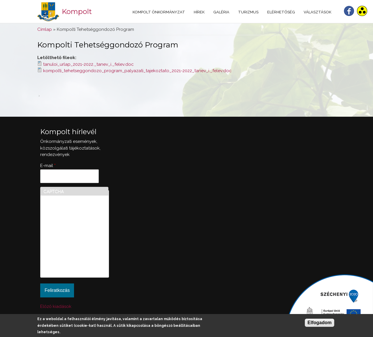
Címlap (44, 29)
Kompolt (77, 11)
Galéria (221, 12)
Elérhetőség (281, 12)
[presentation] (67, 253)
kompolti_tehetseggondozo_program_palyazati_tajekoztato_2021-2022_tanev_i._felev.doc (137, 70)
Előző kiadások (55, 306)
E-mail (48, 165)
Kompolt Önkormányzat (159, 12)
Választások (317, 12)
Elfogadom (319, 322)
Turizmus (248, 12)
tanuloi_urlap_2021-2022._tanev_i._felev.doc (88, 64)
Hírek (199, 12)
